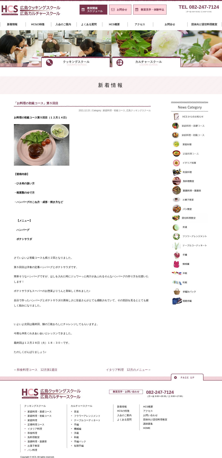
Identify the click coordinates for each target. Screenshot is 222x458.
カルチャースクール (146, 61)
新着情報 (12, 24)
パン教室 (189, 208)
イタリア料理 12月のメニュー (127, 369)
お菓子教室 (189, 199)
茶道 (76, 411)
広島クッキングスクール (138, 110)
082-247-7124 (160, 392)
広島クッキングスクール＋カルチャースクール (31, 12)
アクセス (140, 24)
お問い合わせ (150, 415)
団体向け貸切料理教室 (204, 24)
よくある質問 (89, 24)
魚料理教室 (189, 181)
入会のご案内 (63, 24)
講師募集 (148, 423)
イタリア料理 (189, 162)
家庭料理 (189, 144)
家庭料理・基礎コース (189, 125)
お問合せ (122, 9)
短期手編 (189, 301)
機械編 (189, 264)
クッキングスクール (75, 61)
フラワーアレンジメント (189, 236)
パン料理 (32, 450)
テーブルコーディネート (189, 245)
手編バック (189, 291)
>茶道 (189, 227)
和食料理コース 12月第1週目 (37, 369)
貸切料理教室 (189, 218)
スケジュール (95, 10)
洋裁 (189, 273)
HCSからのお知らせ (189, 116)
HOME (146, 428)
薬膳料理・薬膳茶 (37, 441)
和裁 (189, 282)
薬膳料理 (189, 190)
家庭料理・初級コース (114, 110)
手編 (189, 255)
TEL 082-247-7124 (199, 9)
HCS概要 (114, 24)
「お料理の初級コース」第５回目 (36, 103)
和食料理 (189, 172)
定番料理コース (189, 153)
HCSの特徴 (37, 24)
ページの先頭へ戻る (187, 377)
